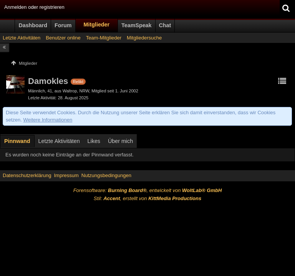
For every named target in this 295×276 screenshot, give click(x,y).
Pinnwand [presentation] (17, 141)
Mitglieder (97, 24)
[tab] (17, 141)
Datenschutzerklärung (27, 175)
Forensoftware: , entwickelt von (147, 190)
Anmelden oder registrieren (34, 7)
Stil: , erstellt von (147, 198)
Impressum (66, 175)
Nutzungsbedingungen (106, 175)
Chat (165, 25)
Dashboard (32, 25)
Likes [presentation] (94, 141)
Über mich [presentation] (120, 141)
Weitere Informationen (48, 120)
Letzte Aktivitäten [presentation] (59, 141)
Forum (63, 25)
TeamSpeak (136, 25)
